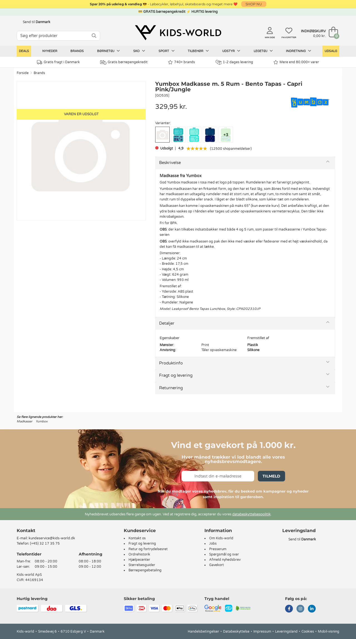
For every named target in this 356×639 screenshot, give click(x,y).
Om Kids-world (221, 538)
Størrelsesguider (141, 565)
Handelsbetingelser (203, 631)
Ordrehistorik (139, 554)
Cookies (307, 631)
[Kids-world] (178, 32)
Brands (77, 51)
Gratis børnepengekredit (124, 62)
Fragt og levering (175, 375)
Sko (139, 51)
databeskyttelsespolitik (251, 514)
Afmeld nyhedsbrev (225, 560)
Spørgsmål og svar (224, 554)
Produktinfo (171, 363)
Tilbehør (198, 51)
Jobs (213, 543)
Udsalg (331, 51)
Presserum (217, 549)
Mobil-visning (328, 631)
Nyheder (49, 51)
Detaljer (166, 323)
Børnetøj (108, 51)
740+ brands (181, 62)
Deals (24, 51)
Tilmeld (271, 476)
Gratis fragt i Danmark (58, 62)
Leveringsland (286, 631)
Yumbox (42, 421)
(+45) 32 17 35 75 (45, 543)
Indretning (298, 51)
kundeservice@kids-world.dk (52, 538)
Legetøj (263, 51)
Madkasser (24, 421)
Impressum (262, 631)
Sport (167, 51)
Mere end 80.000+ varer (296, 62)
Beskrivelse (170, 162)
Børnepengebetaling (145, 570)
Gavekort (216, 565)
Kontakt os (137, 538)
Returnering (171, 387)
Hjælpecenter (139, 560)
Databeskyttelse (236, 631)
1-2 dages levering (234, 62)
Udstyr (231, 51)
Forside (23, 73)
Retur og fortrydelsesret (148, 549)
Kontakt (26, 530)
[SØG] (94, 35)
